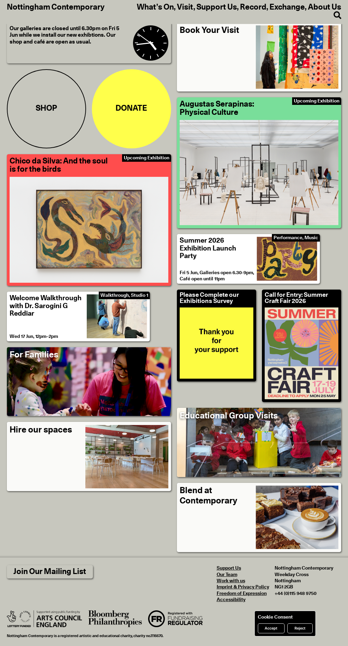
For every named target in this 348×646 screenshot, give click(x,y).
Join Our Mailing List (49, 572)
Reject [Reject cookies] (300, 628)
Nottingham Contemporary (56, 7)
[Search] (334, 15)
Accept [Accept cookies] (271, 628)
